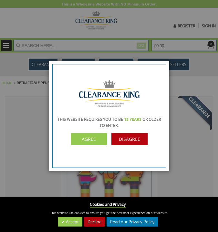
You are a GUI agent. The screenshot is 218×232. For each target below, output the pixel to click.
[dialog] (109, 116)
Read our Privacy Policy (132, 222)
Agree (89, 139)
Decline (94, 222)
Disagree (129, 139)
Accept (72, 222)
